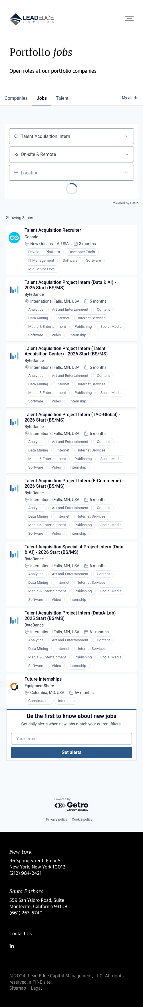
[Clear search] (126, 136)
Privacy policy (56, 819)
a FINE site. (40, 981)
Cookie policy (82, 819)
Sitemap (17, 987)
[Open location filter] (126, 172)
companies (16, 98)
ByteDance (34, 294)
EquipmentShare (39, 685)
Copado (31, 237)
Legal (36, 987)
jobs (42, 98)
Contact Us (20, 933)
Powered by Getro (125, 203)
